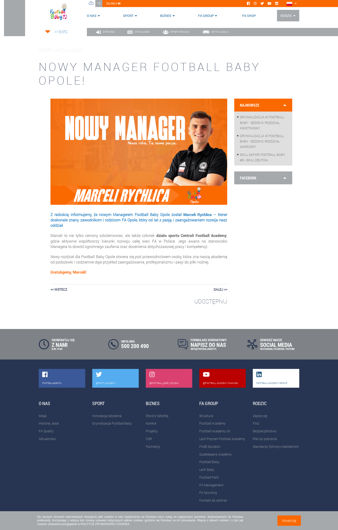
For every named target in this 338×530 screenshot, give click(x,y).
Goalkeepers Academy (215, 454)
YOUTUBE (290, 349)
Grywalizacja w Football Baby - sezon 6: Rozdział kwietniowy (262, 122)
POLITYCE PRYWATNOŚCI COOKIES (105, 524)
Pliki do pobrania (265, 439)
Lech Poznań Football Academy (222, 439)
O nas (91, 15)
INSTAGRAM (266, 349)
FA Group (206, 15)
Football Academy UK (214, 431)
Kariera (151, 423)
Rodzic (286, 15)
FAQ (256, 423)
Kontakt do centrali (213, 500)
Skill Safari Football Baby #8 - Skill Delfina (262, 157)
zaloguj (113, 3)
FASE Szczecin (209, 446)
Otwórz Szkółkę (157, 416)
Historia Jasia (49, 423)
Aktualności (47, 439)
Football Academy (212, 423)
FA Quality (46, 431)
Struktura (206, 416)
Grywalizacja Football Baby (112, 423)
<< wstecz (58, 289)
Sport (128, 15)
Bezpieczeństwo (265, 431)
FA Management (211, 485)
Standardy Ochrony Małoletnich (276, 446)
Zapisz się (260, 416)
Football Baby (209, 462)
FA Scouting (208, 492)
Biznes (165, 15)
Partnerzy (153, 446)
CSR (149, 439)
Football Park (209, 477)
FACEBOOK (278, 349)
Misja (42, 416)
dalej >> (220, 289)
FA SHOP (249, 15)
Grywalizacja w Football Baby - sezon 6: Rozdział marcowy (262, 141)
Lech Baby (206, 469)
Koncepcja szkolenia (107, 416)
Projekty (152, 431)
